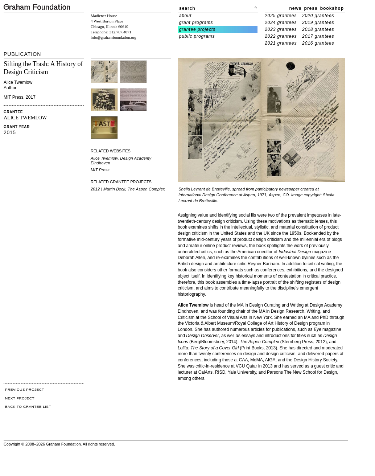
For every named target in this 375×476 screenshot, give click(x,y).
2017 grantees (318, 36)
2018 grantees (318, 29)
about (185, 15)
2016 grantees (318, 43)
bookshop (332, 8)
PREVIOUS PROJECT (24, 389)
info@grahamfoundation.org (113, 37)
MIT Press (100, 170)
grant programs (196, 22)
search (187, 8)
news (295, 8)
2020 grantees (318, 15)
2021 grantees (281, 43)
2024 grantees (281, 22)
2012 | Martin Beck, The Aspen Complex (128, 189)
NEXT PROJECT (19, 398)
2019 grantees (318, 22)
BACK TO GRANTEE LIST (28, 407)
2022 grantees (281, 36)
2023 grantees (281, 29)
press (311, 8)
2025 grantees (281, 15)
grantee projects (197, 29)
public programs (197, 36)
